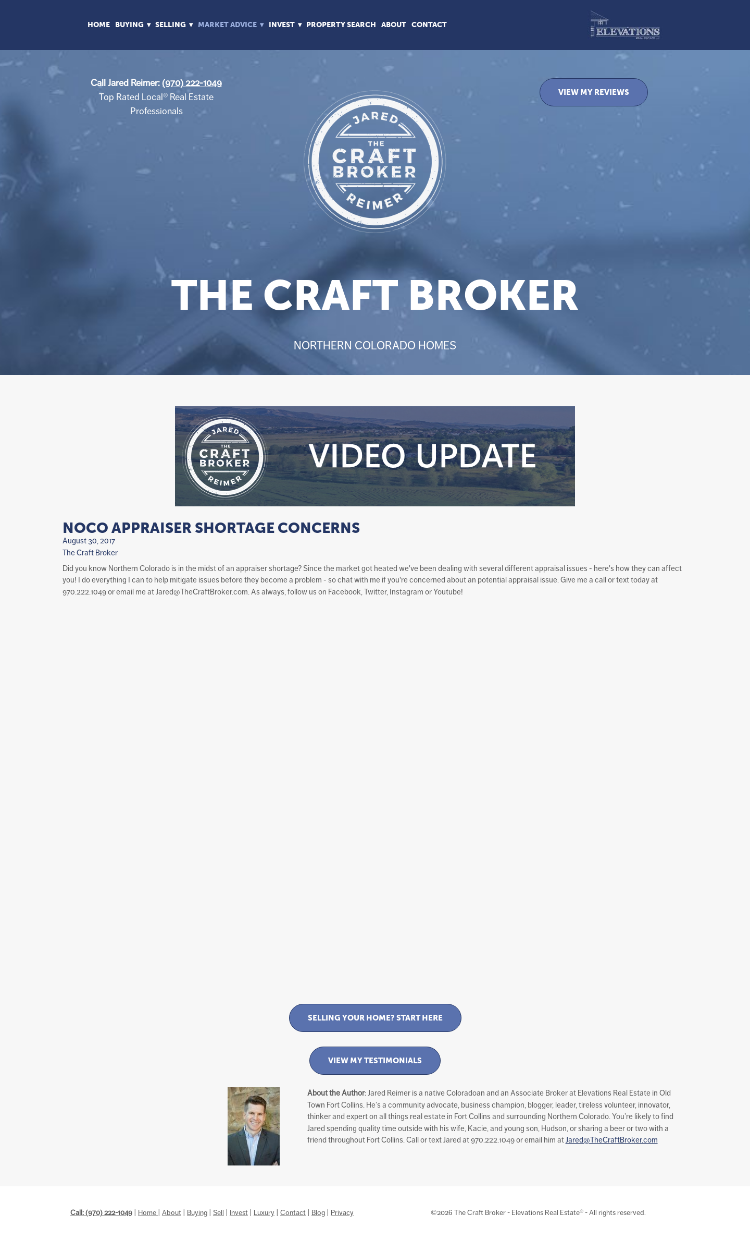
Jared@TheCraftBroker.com (612, 1139)
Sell (218, 1212)
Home (99, 24)
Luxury (264, 1212)
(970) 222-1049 (192, 83)
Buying (197, 1212)
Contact (429, 24)
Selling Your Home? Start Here (375, 1017)
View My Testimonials (375, 1060)
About (393, 24)
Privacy (342, 1212)
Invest (239, 1212)
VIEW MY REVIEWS (593, 92)
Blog (318, 1212)
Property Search (341, 24)
